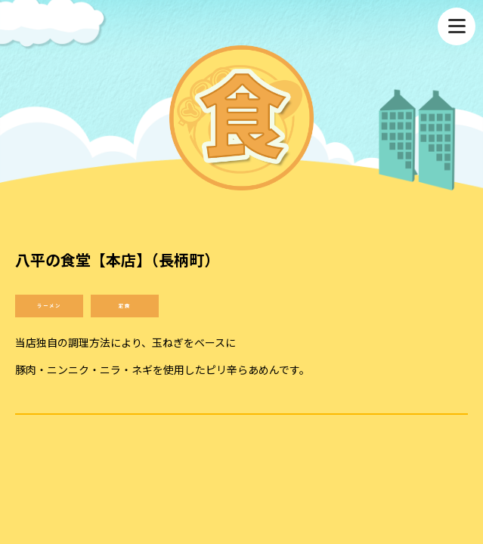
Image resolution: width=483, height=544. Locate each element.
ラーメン (49, 305)
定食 (125, 305)
